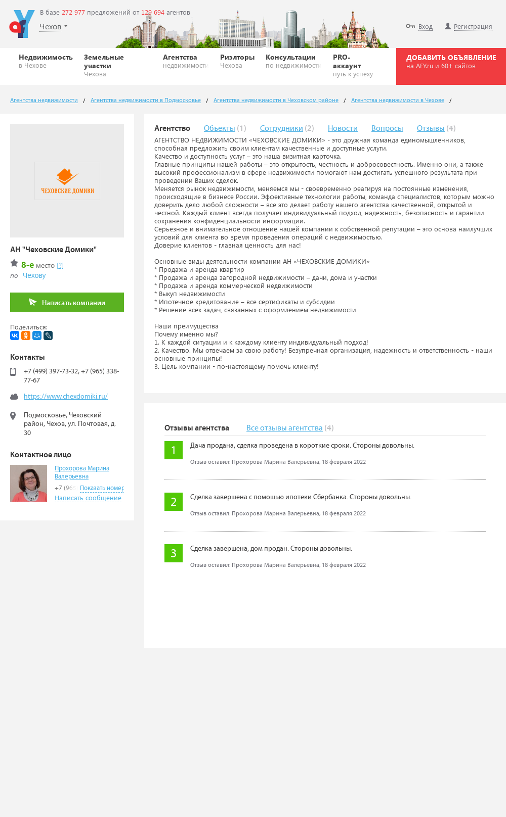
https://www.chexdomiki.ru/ (66, 397)
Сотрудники (281, 128)
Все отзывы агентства (284, 428)
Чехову (34, 275)
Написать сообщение (88, 497)
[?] (60, 265)
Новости (343, 128)
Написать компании (67, 302)
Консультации (294, 60)
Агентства (186, 60)
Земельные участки (118, 65)
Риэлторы (237, 60)
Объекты (219, 128)
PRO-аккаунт (355, 65)
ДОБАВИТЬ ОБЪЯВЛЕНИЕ (451, 61)
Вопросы (387, 128)
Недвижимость (46, 60)
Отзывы (431, 128)
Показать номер (102, 488)
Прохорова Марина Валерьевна (82, 472)
